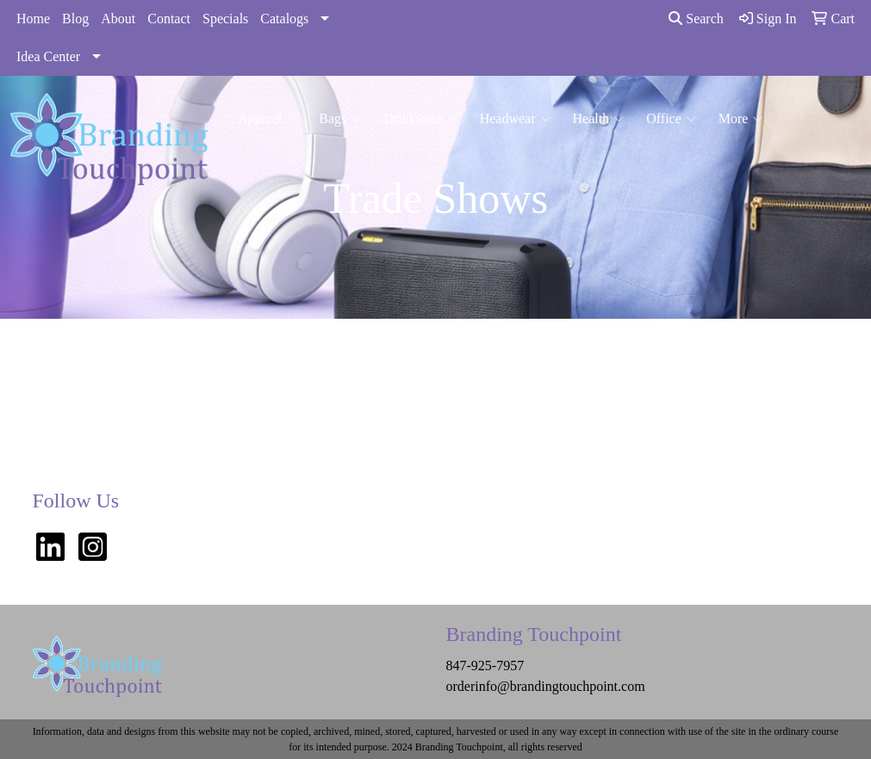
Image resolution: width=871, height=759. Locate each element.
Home (33, 18)
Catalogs (284, 18)
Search (696, 18)
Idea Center (48, 56)
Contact (168, 18)
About (118, 18)
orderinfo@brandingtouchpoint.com (544, 686)
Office (671, 119)
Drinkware (420, 119)
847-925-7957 (484, 665)
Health (599, 119)
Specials (225, 18)
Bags (340, 119)
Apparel (267, 119)
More (741, 119)
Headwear (515, 119)
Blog (75, 18)
